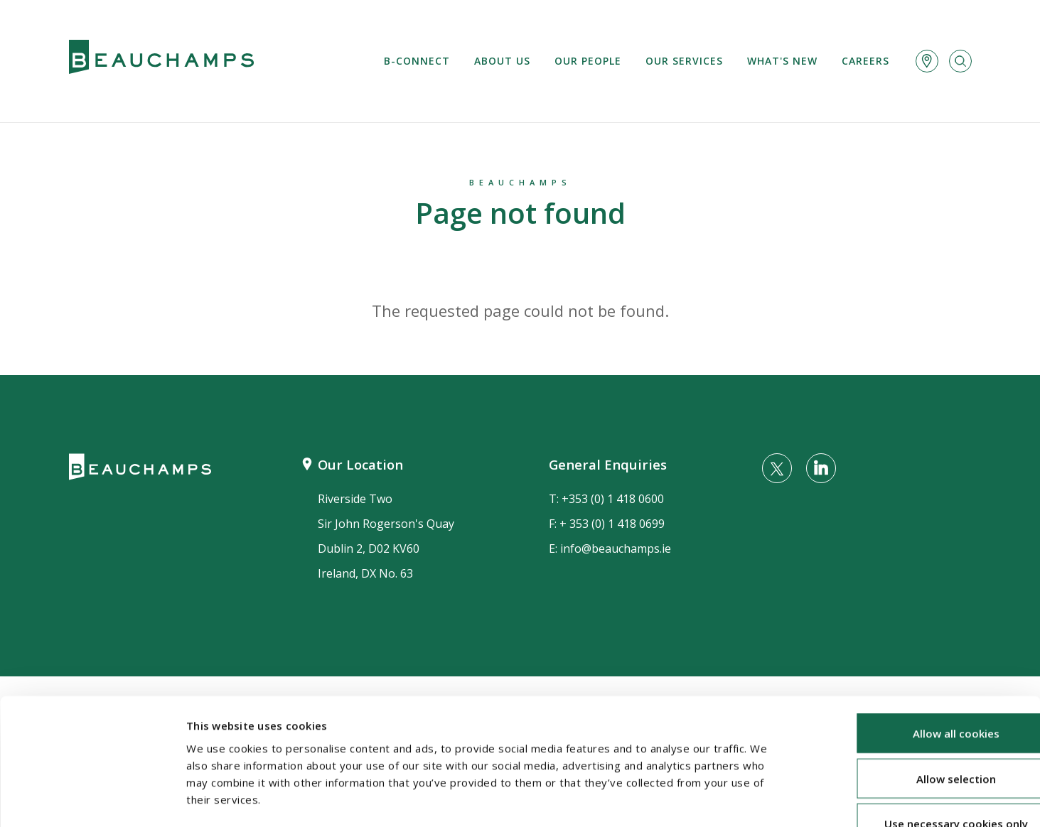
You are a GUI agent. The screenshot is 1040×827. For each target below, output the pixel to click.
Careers (865, 60)
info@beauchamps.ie (615, 548)
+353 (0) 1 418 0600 (613, 499)
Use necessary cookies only (921, 735)
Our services (684, 60)
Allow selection (921, 690)
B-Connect (417, 60)
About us (502, 60)
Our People (587, 60)
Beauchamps (520, 182)
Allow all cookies (921, 644)
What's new (782, 60)
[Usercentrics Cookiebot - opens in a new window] (92, 799)
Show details (754, 799)
